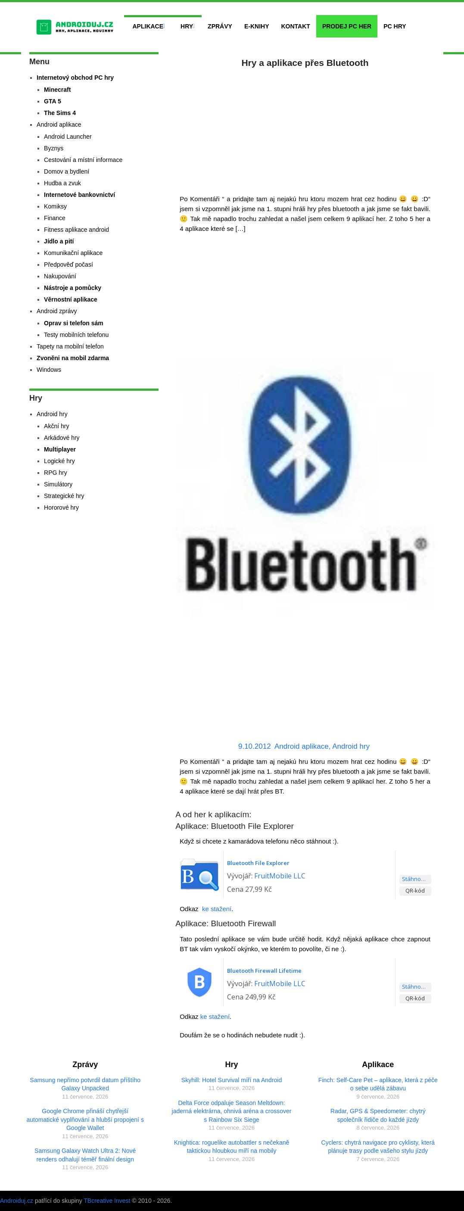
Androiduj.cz (16, 1200)
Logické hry (59, 461)
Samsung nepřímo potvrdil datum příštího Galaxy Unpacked (85, 1084)
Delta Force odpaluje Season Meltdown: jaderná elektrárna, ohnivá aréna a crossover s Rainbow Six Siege (232, 1111)
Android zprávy (57, 311)
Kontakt (295, 26)
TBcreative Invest (107, 1200)
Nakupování (60, 276)
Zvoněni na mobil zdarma (73, 358)
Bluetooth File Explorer (258, 863)
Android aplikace (301, 746)
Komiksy (55, 206)
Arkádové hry (61, 437)
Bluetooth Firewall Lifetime (264, 970)
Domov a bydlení (66, 171)
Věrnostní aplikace (70, 299)
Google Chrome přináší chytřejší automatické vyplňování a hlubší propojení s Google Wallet (85, 1119)
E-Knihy (256, 26)
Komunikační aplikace (73, 252)
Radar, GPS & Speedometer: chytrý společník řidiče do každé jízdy (378, 1115)
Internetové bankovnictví (79, 194)
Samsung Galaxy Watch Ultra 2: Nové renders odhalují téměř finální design (85, 1155)
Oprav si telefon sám (73, 323)
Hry (187, 26)
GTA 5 (52, 101)
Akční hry (56, 426)
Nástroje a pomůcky (72, 287)
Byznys (53, 148)
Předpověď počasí (68, 264)
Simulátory (58, 484)
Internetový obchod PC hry (75, 77)
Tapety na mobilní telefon (70, 346)
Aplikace (148, 26)
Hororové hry (61, 507)
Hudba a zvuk (62, 183)
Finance (54, 218)
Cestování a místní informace (83, 159)
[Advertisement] (305, 129)
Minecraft (57, 89)
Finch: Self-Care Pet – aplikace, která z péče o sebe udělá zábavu (378, 1084)
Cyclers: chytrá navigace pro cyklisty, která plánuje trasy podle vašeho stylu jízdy (378, 1147)
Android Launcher (68, 136)
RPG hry (55, 472)
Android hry (351, 746)
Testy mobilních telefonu (76, 334)
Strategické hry (64, 495)
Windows (49, 369)
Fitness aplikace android (76, 229)
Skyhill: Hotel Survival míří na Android (231, 1080)
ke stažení (216, 908)
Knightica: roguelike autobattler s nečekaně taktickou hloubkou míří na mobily (232, 1147)
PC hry (394, 26)
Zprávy (220, 26)
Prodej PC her (346, 26)
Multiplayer (60, 449)
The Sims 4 (60, 112)
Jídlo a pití (59, 241)
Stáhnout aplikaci (416, 879)
